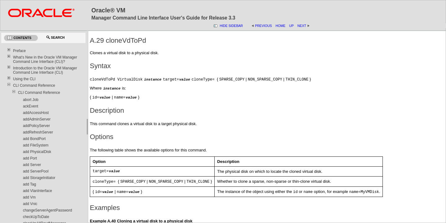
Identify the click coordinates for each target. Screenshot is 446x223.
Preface (19, 51)
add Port (30, 158)
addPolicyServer (36, 126)
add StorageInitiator (39, 178)
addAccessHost (36, 113)
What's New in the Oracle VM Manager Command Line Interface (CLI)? (45, 59)
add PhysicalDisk (37, 152)
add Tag (29, 184)
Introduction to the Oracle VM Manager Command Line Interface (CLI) (45, 70)
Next (301, 26)
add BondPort (34, 139)
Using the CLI (24, 79)
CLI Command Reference (34, 85)
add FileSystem (36, 145)
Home (281, 26)
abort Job (30, 100)
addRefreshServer (38, 132)
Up (291, 26)
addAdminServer (36, 119)
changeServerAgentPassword (47, 210)
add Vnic (30, 204)
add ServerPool (36, 171)
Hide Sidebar (231, 26)
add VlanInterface (37, 191)
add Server (32, 165)
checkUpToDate (36, 217)
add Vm (29, 197)
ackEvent (30, 106)
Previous (263, 26)
